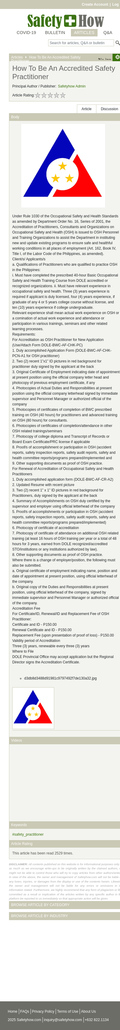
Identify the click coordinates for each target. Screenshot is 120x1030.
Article (87, 109)
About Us (88, 1011)
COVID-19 (26, 32)
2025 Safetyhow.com (24, 1020)
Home (12, 1011)
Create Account (95, 4)
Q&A (108, 32)
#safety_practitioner (28, 834)
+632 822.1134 (97, 1020)
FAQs (24, 1011)
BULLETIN (55, 32)
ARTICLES (84, 32)
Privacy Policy (43, 1011)
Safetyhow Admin (72, 86)
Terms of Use (67, 1011)
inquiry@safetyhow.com (63, 1020)
